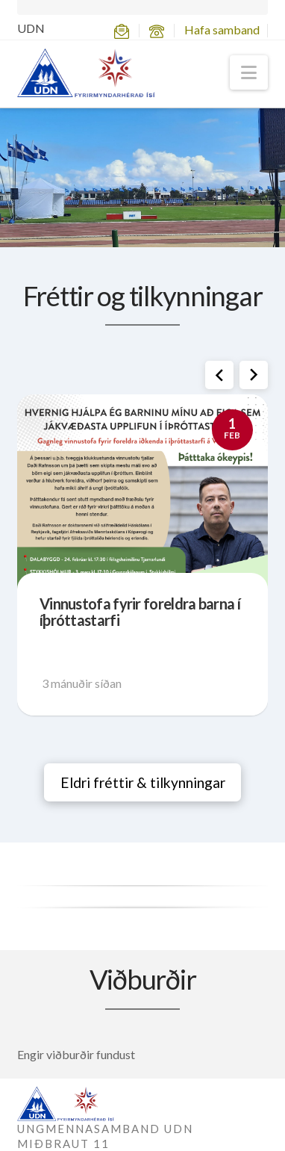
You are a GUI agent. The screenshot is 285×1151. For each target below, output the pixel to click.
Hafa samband (222, 29)
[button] (249, 72)
